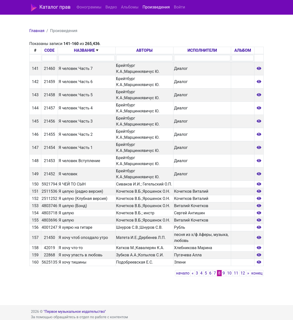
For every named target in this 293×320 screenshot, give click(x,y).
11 (236, 273)
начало (183, 273)
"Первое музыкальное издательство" (74, 312)
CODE (49, 50)
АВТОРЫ (144, 50)
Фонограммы (89, 7)
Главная (36, 30)
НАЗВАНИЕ (84, 50)
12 (243, 273)
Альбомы (130, 7)
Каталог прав (51, 7)
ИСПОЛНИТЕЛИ (202, 50)
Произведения (156, 7)
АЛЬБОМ (242, 50)
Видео (111, 7)
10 (229, 273)
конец (256, 273)
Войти (179, 7)
